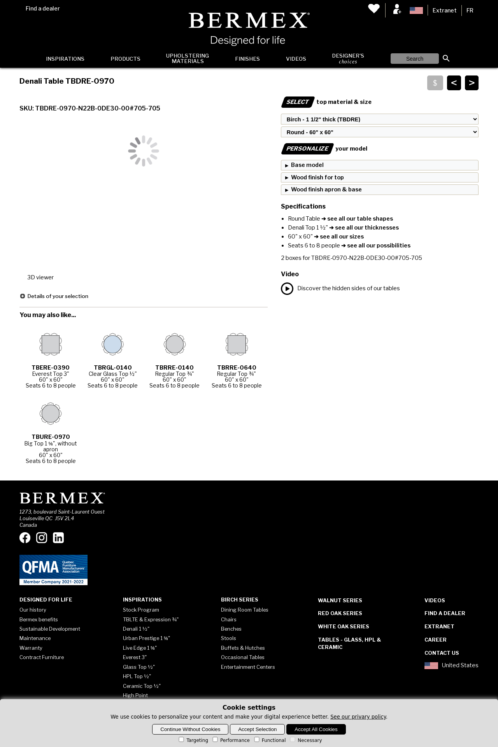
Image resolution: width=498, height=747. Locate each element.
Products (125, 59)
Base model (307, 164)
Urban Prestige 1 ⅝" (146, 638)
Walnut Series (340, 600)
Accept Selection (257, 729)
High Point (135, 695)
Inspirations (65, 59)
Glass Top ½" (139, 667)
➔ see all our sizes (338, 236)
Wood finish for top (317, 177)
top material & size (326, 101)
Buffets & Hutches (243, 648)
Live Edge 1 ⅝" (140, 648)
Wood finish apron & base (326, 189)
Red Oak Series (340, 613)
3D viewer (40, 277)
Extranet (445, 10)
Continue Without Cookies (190, 729)
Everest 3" (135, 657)
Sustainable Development (49, 629)
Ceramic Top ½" (142, 686)
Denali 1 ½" (136, 629)
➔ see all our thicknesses (363, 227)
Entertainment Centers (248, 667)
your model (324, 148)
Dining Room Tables (244, 610)
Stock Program (141, 610)
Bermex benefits (38, 619)
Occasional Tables (243, 657)
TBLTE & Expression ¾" (151, 619)
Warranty (30, 648)
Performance (230, 740)
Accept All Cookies (316, 729)
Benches (231, 629)
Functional (269, 740)
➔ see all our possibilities (375, 245)
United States (451, 665)
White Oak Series (343, 626)
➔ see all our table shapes (356, 218)
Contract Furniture (41, 657)
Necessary (305, 740)
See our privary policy (358, 717)
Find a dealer (43, 8)
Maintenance (35, 638)
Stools (228, 638)
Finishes (247, 59)
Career (435, 640)
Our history (32, 610)
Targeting (192, 740)
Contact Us (441, 653)
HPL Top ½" (137, 676)
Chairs (229, 619)
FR (469, 10)
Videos (296, 59)
